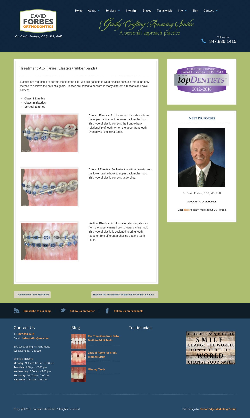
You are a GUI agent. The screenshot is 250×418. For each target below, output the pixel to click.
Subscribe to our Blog (37, 311)
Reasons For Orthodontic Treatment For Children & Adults (124, 294)
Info (180, 10)
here (187, 209)
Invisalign (131, 10)
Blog (195, 10)
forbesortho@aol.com (35, 338)
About (92, 10)
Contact (209, 10)
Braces (147, 10)
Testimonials (164, 10)
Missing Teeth (97, 369)
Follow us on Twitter (82, 311)
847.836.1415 (26, 334)
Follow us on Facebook (128, 311)
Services (110, 10)
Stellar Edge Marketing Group (218, 409)
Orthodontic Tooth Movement (32, 294)
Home (78, 10)
